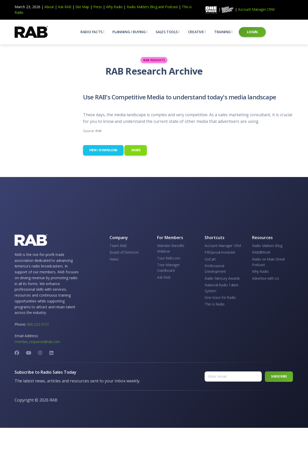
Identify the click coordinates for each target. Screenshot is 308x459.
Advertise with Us (265, 278)
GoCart (210, 259)
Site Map (82, 6)
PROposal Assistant (220, 252)
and (161, 6)
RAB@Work (261, 252)
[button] (92, 32)
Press (97, 6)
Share (136, 150)
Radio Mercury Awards (222, 278)
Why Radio (114, 6)
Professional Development (215, 268)
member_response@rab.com (37, 341)
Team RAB (118, 245)
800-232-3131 (38, 324)
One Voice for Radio (220, 297)
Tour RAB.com (168, 258)
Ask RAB (64, 6)
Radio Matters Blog (142, 6)
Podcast (171, 6)
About (49, 6)
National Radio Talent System (222, 288)
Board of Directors (124, 252)
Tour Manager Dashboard (168, 267)
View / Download (103, 150)
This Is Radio (214, 304)
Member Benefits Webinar (170, 248)
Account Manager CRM (256, 9)
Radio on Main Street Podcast (268, 262)
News (114, 259)
